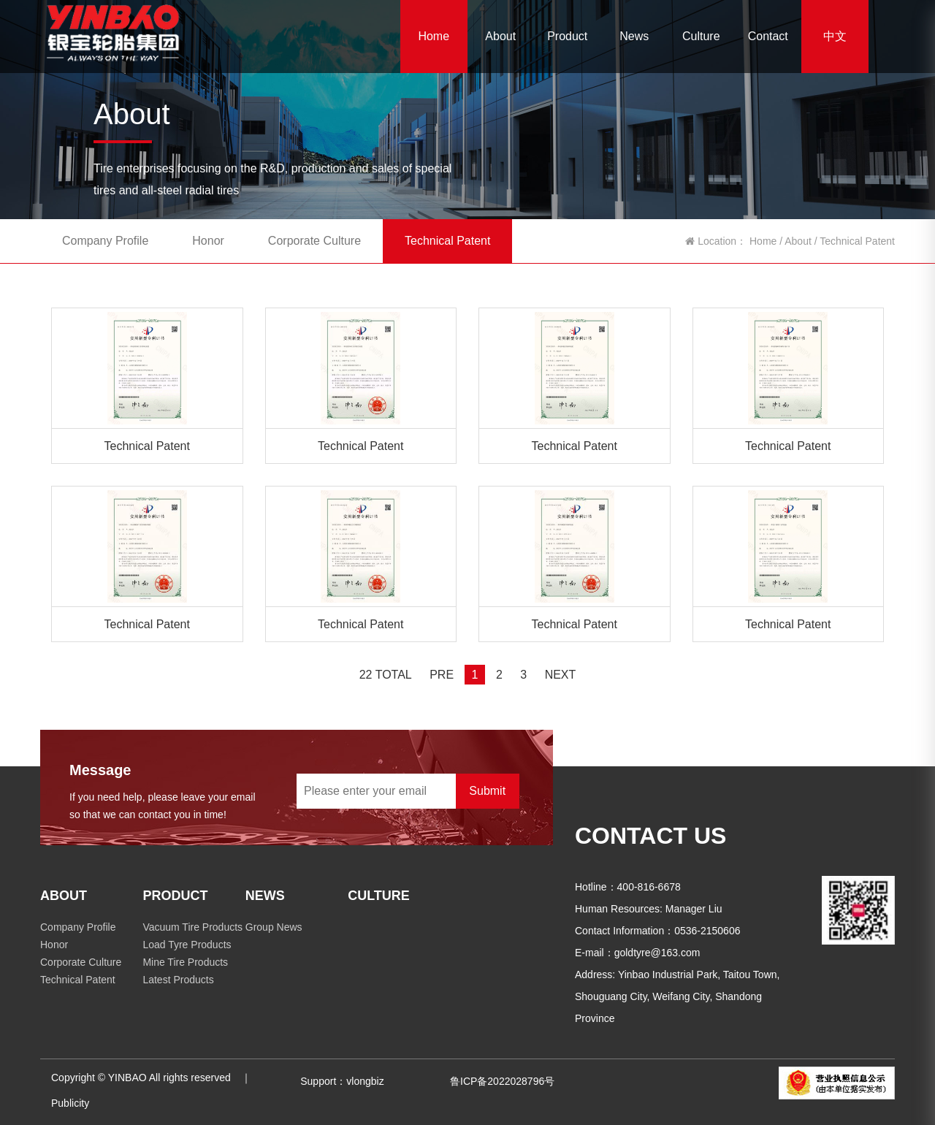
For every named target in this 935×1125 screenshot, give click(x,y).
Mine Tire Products (185, 962)
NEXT (560, 674)
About (500, 36)
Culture (701, 36)
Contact (768, 36)
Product (567, 36)
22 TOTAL (385, 674)
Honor (208, 240)
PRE (442, 674)
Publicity (70, 1103)
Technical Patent (447, 240)
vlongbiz (364, 1081)
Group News (273, 927)
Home (433, 36)
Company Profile (105, 240)
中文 (835, 36)
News (634, 36)
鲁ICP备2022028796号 (502, 1081)
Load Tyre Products (186, 944)
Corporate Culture (314, 240)
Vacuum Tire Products (192, 927)
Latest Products (177, 979)
